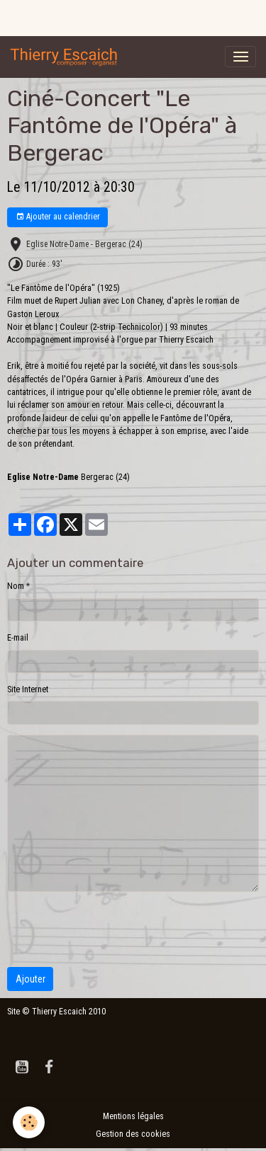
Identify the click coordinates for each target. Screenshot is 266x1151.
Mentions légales (133, 1116)
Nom (15, 586)
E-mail (17, 638)
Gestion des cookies (133, 1134)
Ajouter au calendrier (58, 217)
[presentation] (115, 929)
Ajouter (30, 979)
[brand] (66, 56)
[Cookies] (29, 1122)
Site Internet (27, 689)
